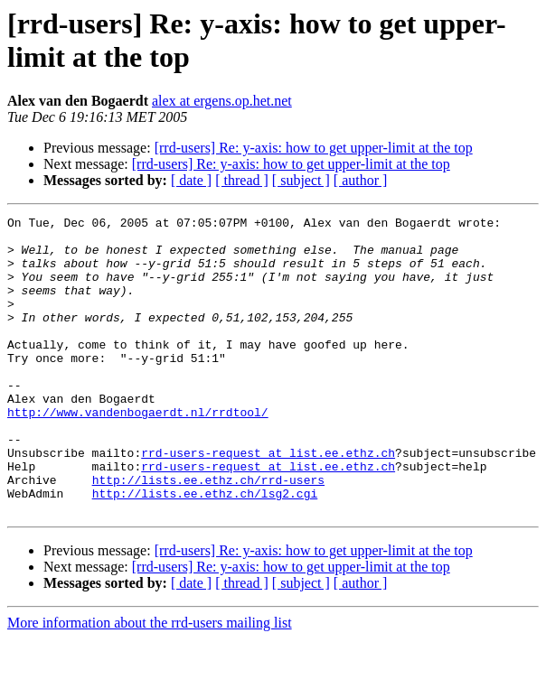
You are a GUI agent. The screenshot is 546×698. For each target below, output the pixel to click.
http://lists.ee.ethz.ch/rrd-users (208, 534)
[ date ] (191, 180)
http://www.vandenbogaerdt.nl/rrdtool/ (137, 452)
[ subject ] (301, 180)
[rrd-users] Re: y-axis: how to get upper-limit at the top (314, 147)
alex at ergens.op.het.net (222, 100)
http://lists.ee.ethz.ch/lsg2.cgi (205, 550)
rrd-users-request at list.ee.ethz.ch (268, 501)
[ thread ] (241, 180)
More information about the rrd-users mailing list (149, 682)
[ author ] (361, 180)
